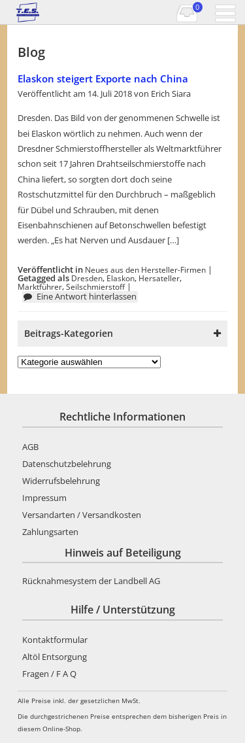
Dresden (87, 278)
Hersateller (159, 278)
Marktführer (40, 286)
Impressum (44, 498)
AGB (30, 447)
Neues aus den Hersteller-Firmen (145, 269)
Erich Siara (171, 93)
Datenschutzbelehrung (66, 464)
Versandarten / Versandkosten (81, 515)
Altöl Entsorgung (54, 657)
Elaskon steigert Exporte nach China (103, 78)
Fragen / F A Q (49, 674)
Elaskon (120, 278)
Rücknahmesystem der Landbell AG (91, 581)
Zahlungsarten (50, 532)
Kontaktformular (55, 640)
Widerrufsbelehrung (61, 481)
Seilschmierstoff (95, 286)
